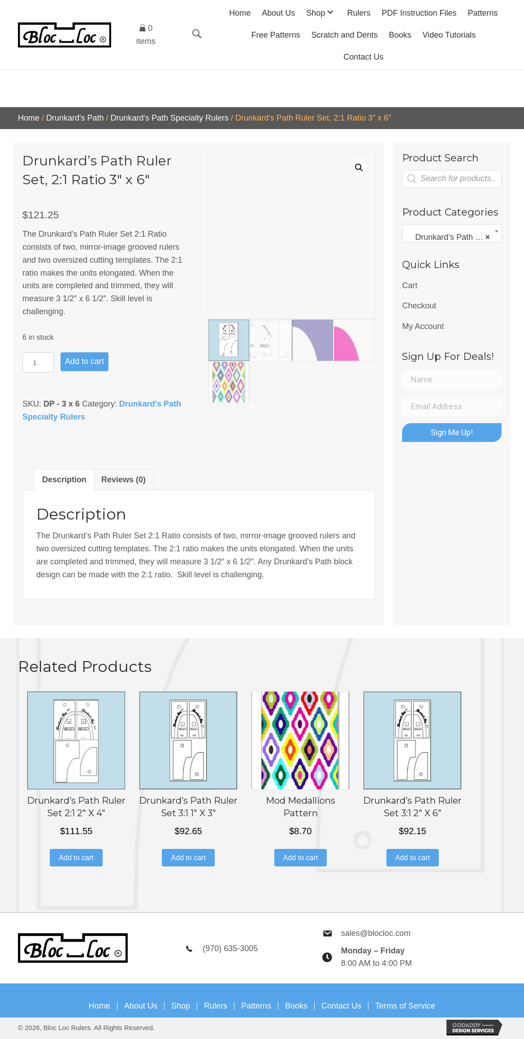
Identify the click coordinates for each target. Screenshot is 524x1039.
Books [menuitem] (296, 1006)
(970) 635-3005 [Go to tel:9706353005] (230, 948)
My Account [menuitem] (423, 326)
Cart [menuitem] (409, 285)
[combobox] (452, 233)
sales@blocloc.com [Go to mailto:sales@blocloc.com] (376, 933)
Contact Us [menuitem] (341, 1006)
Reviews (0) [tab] (123, 479)
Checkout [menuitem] (419, 305)
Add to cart (84, 361)
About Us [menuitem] (140, 1006)
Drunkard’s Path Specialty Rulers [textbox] (453, 237)
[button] (330, 12)
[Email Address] (452, 406)
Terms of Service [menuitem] (405, 1006)
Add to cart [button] (76, 858)
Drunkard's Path (75, 117)
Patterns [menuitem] (256, 1006)
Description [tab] (64, 479)
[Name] (452, 379)
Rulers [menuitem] (215, 1006)
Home (28, 117)
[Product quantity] (38, 362)
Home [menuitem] (99, 1006)
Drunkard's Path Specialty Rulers (170, 117)
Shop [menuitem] (180, 1006)
